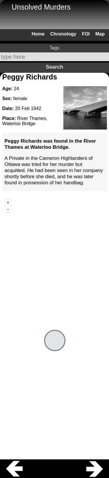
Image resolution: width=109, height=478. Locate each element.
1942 (36, 108)
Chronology (63, 33)
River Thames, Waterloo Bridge (24, 121)
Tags (55, 47)
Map (100, 33)
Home (38, 33)
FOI (86, 33)
